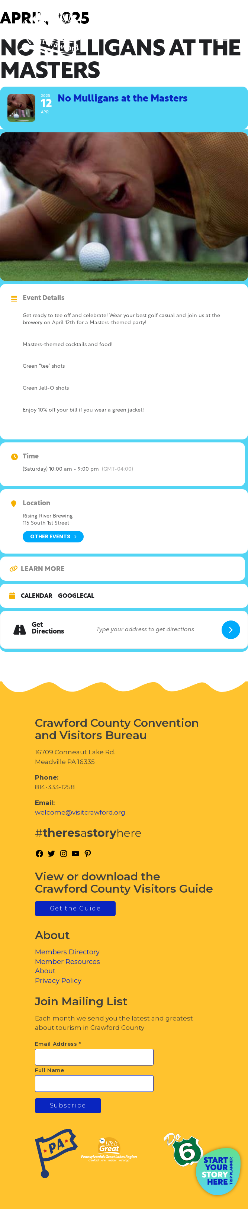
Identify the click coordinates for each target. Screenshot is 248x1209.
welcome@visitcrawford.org (80, 812)
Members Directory (67, 952)
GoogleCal (76, 596)
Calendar (36, 596)
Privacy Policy (58, 981)
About (45, 971)
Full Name (49, 1070)
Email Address (58, 1044)
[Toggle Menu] (222, 37)
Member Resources (67, 962)
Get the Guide (75, 908)
